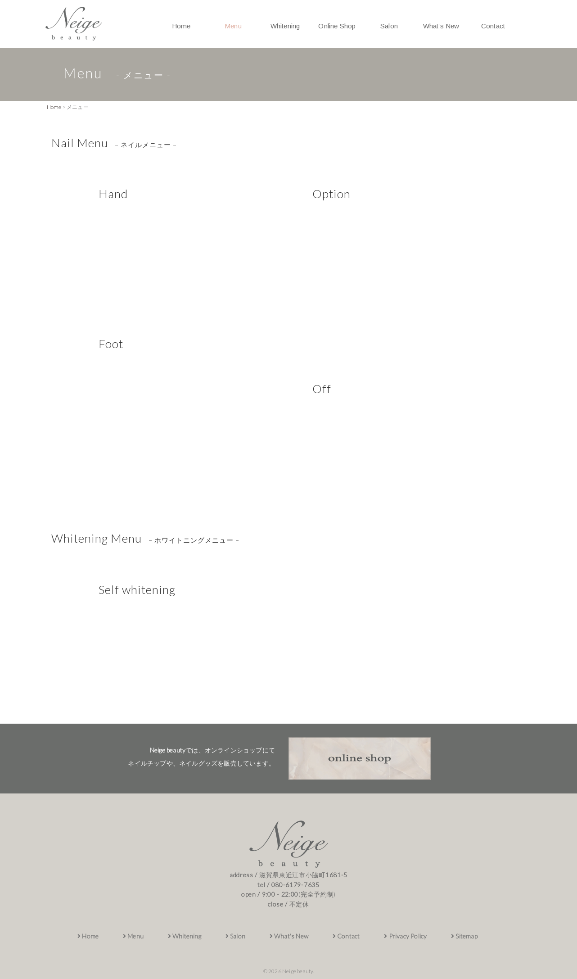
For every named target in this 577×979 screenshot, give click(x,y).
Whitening (285, 26)
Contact (493, 26)
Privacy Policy (405, 936)
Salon (389, 26)
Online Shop (337, 26)
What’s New (441, 26)
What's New (289, 936)
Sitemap (464, 936)
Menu (233, 26)
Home (181, 26)
